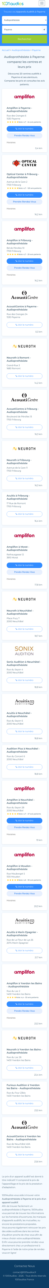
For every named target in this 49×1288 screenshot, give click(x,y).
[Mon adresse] (22, 30)
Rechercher (24, 39)
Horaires (11, 142)
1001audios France (24, 1279)
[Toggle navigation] (42, 3)
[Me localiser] (44, 30)
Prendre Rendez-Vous (24, 135)
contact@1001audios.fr (24, 1272)
